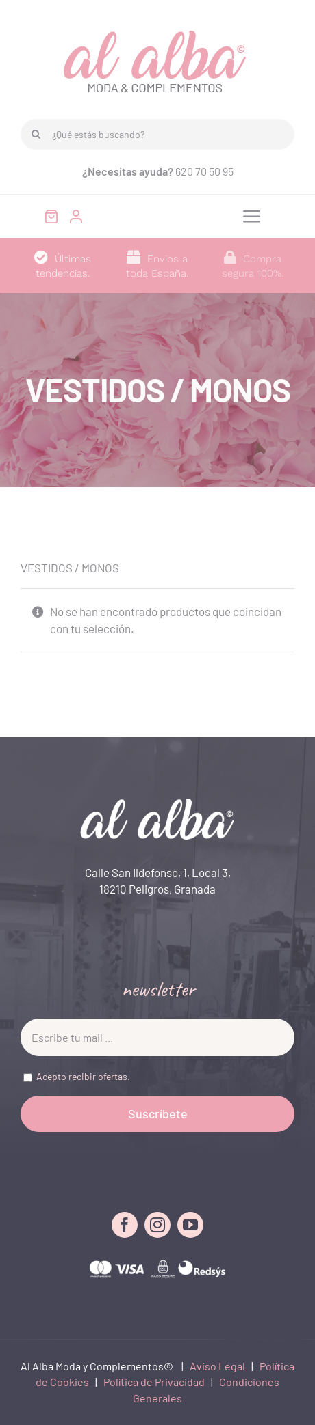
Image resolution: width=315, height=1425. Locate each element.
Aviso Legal (217, 1365)
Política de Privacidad (154, 1381)
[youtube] (190, 1225)
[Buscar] (36, 134)
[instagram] (157, 1225)
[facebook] (125, 1225)
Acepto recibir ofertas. (83, 1076)
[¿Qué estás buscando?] (157, 134)
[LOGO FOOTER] (157, 804)
